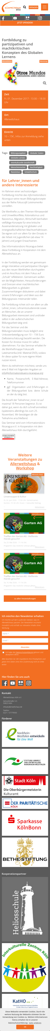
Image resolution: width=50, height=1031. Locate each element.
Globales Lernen (18, 158)
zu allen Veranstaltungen (25, 598)
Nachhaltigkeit (36, 167)
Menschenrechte (18, 167)
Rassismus (15, 172)
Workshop (43, 61)
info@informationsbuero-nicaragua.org (22, 373)
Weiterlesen (39, 507)
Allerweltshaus (7, 61)
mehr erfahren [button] (35, 1023)
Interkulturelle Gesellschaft (22, 162)
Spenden (33, 7)
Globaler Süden (36, 153)
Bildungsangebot (18, 153)
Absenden (25, 647)
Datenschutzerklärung (24, 652)
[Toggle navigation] (44, 6)
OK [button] (25, 1027)
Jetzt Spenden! (25, 22)
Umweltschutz (31, 172)
